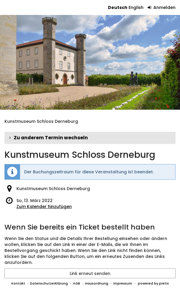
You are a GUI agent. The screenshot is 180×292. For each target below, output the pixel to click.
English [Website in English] (136, 7)
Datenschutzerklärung (49, 283)
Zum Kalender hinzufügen (44, 207)
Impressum (122, 283)
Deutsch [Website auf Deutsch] (117, 7)
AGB (76, 283)
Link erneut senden (90, 273)
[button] (90, 137)
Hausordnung (96, 283)
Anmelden (162, 7)
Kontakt (18, 283)
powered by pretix (153, 283)
